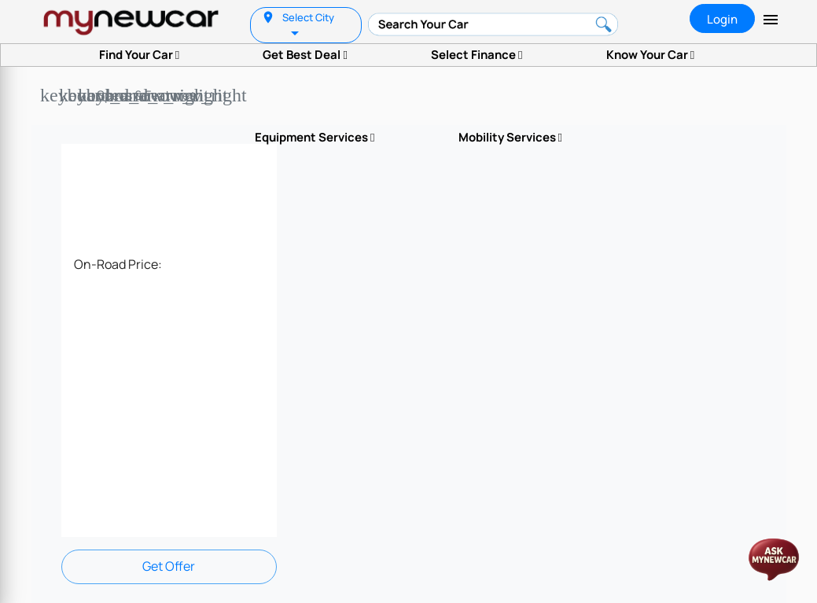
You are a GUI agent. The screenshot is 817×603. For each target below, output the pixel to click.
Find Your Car (139, 54)
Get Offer (168, 566)
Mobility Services (510, 137)
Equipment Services (314, 137)
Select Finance (476, 54)
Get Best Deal (305, 54)
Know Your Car (650, 54)
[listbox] (296, 31)
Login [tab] (722, 19)
